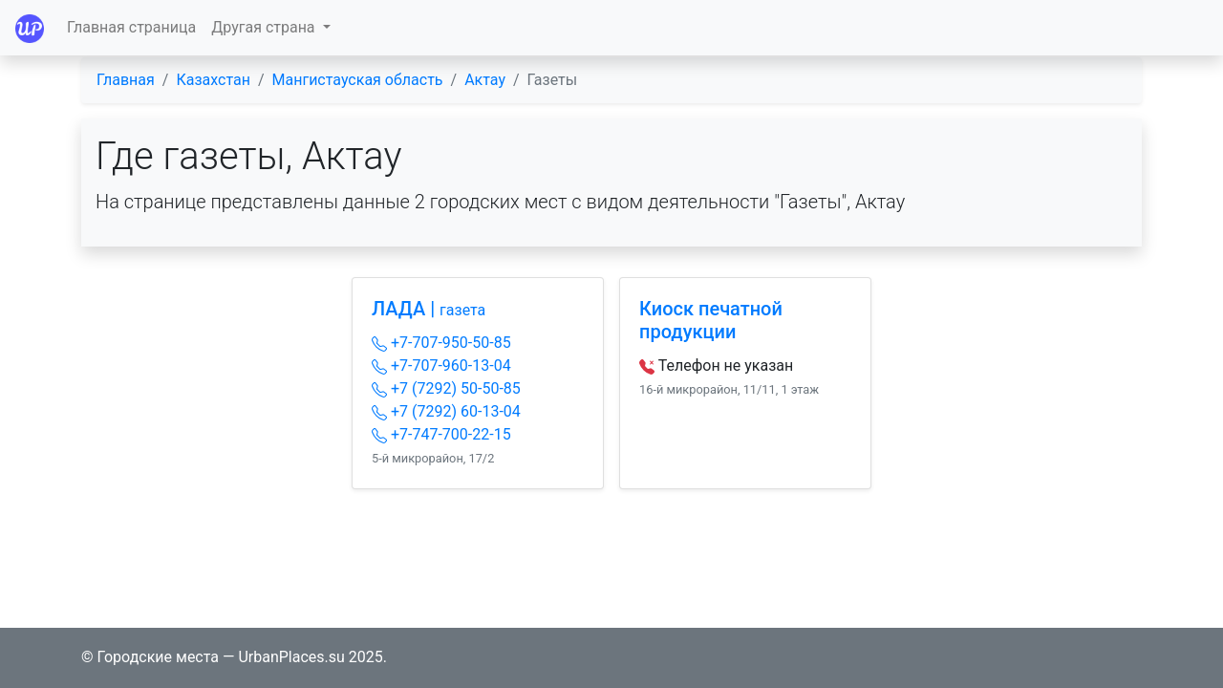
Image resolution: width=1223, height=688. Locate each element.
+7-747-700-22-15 (441, 434)
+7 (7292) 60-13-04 (446, 411)
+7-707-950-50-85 (441, 342)
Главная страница (131, 27)
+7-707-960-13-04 (441, 365)
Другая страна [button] (264, 27)
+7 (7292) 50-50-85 (446, 388)
